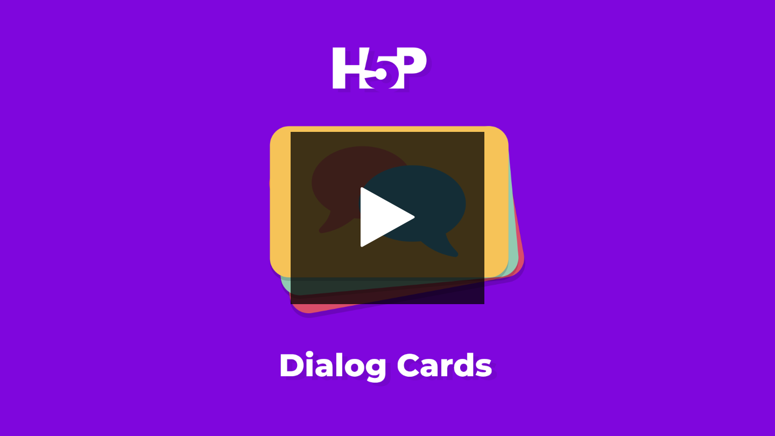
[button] (387, 218)
